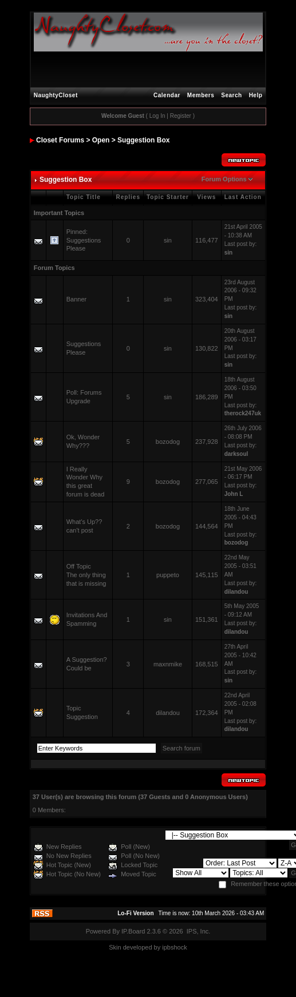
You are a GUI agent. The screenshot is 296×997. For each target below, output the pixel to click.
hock (180, 947)
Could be (79, 668)
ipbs (167, 947)
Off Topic (78, 566)
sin (168, 240)
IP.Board (133, 931)
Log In (157, 116)
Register (180, 116)
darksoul (236, 454)
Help (256, 95)
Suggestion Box (143, 140)
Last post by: (240, 244)
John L (233, 494)
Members (200, 95)
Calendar (166, 95)
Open (101, 140)
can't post (79, 530)
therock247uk (242, 413)
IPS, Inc (198, 931)
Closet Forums (60, 140)
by (157, 947)
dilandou (236, 592)
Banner (76, 299)
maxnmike (167, 664)
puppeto (167, 574)
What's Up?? (84, 521)
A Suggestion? (86, 659)
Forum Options (224, 179)
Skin (115, 947)
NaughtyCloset (56, 95)
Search (231, 95)
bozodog (168, 441)
